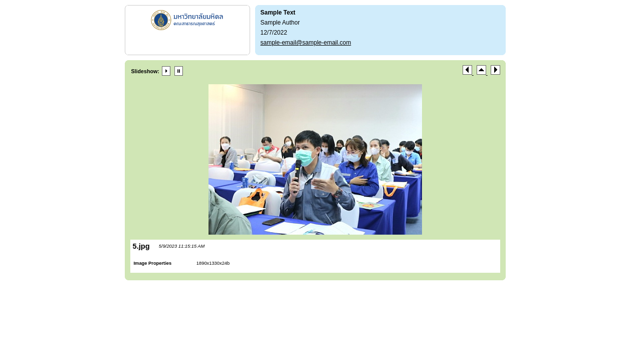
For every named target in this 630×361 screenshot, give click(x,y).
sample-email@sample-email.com (306, 42)
